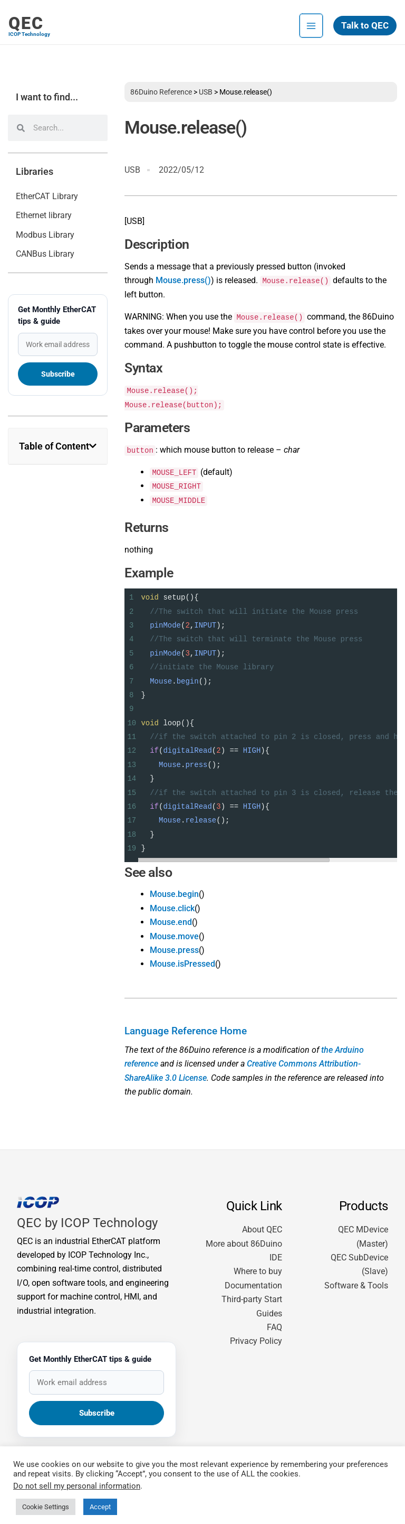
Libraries (34, 171)
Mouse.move (174, 936)
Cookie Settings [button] (45, 1500)
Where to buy (258, 1271)
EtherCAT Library (47, 196)
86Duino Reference (161, 92)
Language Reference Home (185, 1031)
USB (206, 92)
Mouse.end (171, 922)
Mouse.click (172, 908)
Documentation (253, 1285)
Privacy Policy (256, 1341)
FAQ (274, 1327)
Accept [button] (100, 1500)
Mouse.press (174, 950)
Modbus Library (45, 235)
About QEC (262, 1229)
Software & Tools (356, 1285)
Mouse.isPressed (182, 964)
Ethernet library (44, 215)
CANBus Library (45, 254)
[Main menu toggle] (311, 19)
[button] (365, 20)
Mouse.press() (183, 280)
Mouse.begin (174, 894)
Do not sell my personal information (76, 1479)
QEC (26, 17)
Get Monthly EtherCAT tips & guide (57, 315)
